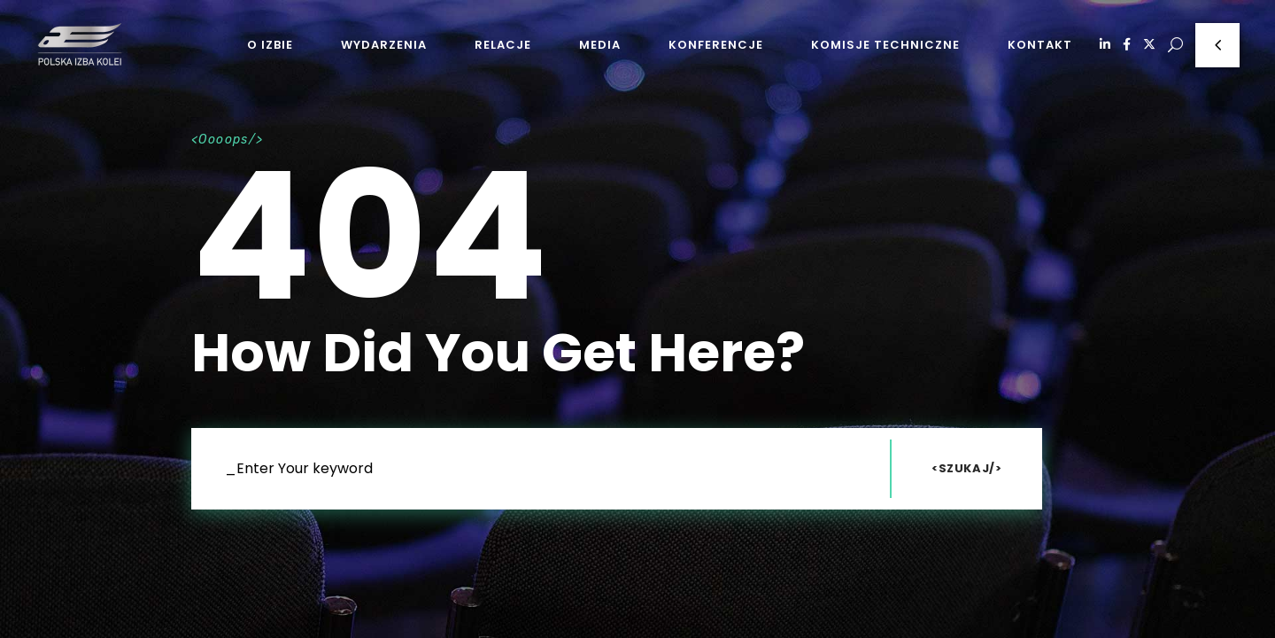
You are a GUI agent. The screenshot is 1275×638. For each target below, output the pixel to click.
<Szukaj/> (966, 468)
